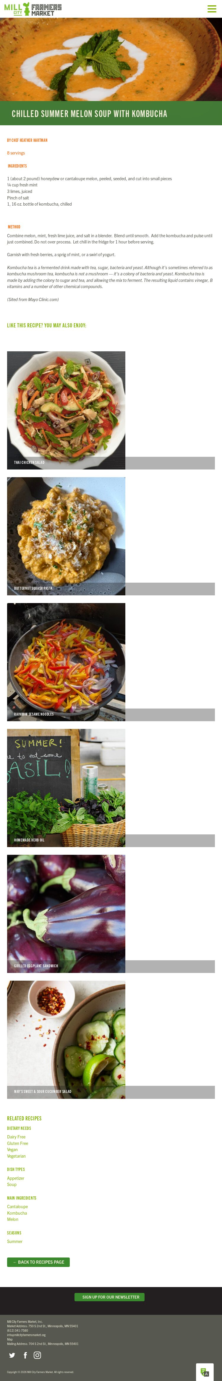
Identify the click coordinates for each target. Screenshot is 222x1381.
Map (10, 1339)
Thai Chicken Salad (111, 410)
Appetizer (15, 1178)
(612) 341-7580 (17, 1330)
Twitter (12, 1355)
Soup (12, 1184)
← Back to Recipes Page (38, 1262)
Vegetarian (16, 1156)
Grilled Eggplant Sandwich (111, 914)
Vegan (12, 1149)
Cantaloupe (17, 1206)
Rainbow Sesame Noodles (111, 662)
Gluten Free (17, 1143)
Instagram (37, 1355)
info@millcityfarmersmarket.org (26, 1335)
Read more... (111, 71)
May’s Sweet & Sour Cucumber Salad (111, 1040)
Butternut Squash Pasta (111, 536)
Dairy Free (16, 1136)
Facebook (24, 1355)
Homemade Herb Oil (111, 788)
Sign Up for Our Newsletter (110, 1296)
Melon (12, 1219)
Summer (14, 1241)
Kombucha (17, 1213)
